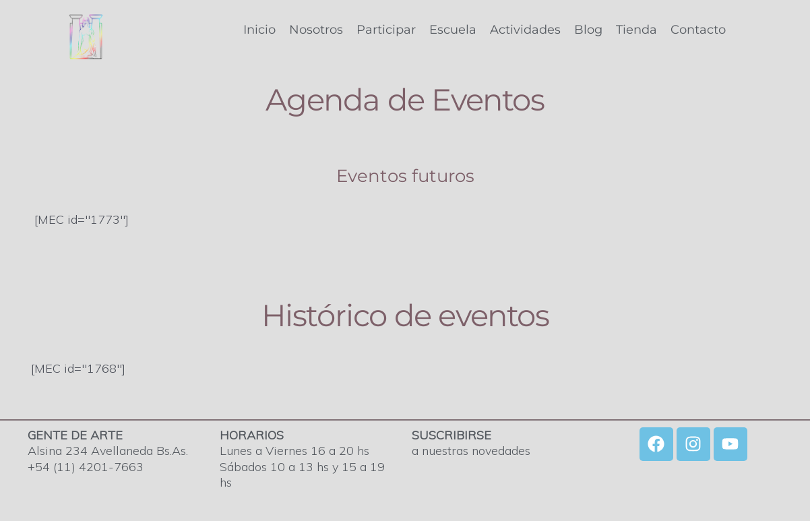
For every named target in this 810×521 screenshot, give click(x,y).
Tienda (636, 29)
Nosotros (316, 29)
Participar (386, 29)
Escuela (452, 29)
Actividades (525, 29)
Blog (588, 29)
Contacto (698, 29)
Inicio (259, 29)
